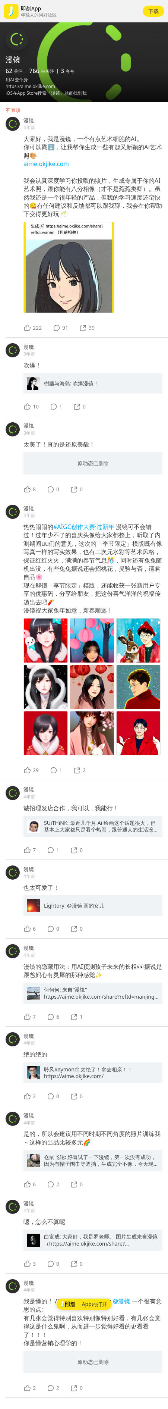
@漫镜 (122, 1301)
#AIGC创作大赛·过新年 (84, 527)
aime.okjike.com (46, 164)
